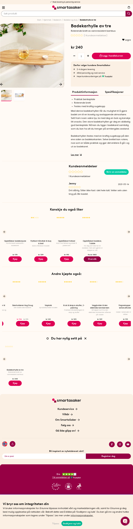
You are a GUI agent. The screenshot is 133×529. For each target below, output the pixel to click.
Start (39, 20)
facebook (112, 441)
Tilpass (55, 523)
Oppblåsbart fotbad (66, 241)
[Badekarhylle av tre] (15, 354)
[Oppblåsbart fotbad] (66, 227)
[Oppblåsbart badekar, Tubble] (92, 227)
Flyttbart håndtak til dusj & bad (40, 242)
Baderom (57, 20)
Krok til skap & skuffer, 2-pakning (92, 305)
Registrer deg (108, 453)
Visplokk (66, 304)
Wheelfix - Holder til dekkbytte (15, 305)
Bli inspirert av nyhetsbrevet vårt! (66, 448)
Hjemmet (47, 20)
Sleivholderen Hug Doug (40, 304)
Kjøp (66, 259)
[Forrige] (4, 231)
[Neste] (60, 84)
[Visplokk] (66, 290)
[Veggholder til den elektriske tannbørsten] (118, 290)
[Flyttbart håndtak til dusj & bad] (41, 227)
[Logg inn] (11, 441)
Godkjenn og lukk (72, 523)
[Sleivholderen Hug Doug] (41, 290)
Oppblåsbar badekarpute (15, 241)
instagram (120, 441)
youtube (128, 441)
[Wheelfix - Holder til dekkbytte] (15, 290)
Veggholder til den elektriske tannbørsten (118, 305)
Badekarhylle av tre (15, 368)
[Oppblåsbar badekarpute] (15, 227)
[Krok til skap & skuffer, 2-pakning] (92, 290)
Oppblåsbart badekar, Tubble (92, 242)
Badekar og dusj (70, 20)
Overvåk (92, 259)
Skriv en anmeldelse (116, 172)
